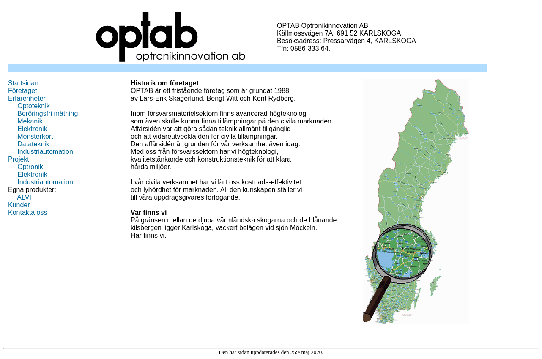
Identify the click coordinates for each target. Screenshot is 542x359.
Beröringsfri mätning (47, 113)
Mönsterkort (35, 136)
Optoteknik (33, 106)
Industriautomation (45, 151)
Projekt (18, 159)
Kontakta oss (27, 212)
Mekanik (30, 121)
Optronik (30, 166)
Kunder (19, 204)
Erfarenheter (27, 98)
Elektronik (32, 128)
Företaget (22, 90)
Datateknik (33, 144)
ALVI (24, 197)
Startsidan (23, 83)
